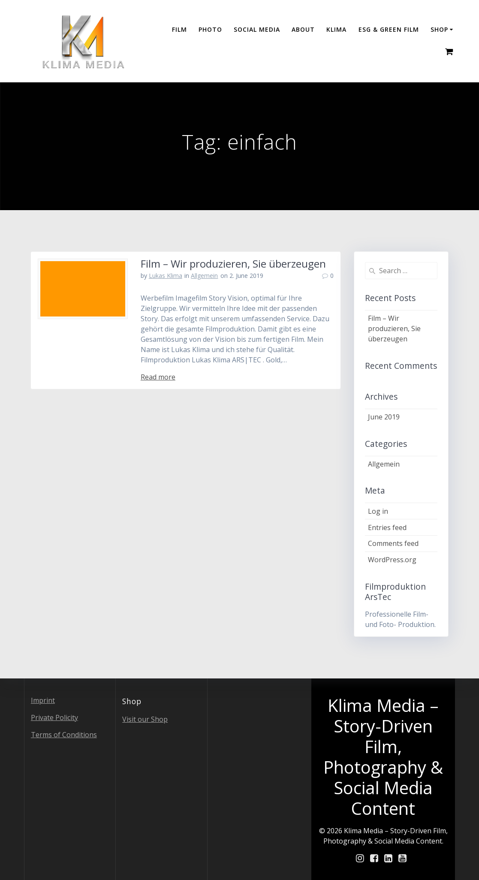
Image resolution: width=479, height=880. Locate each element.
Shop (439, 29)
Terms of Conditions (64, 734)
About (303, 29)
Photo (210, 29)
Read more (158, 377)
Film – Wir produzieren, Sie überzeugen (233, 263)
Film (179, 29)
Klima (336, 29)
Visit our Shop (145, 719)
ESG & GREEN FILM (388, 29)
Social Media (257, 29)
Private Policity (54, 717)
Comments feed (393, 543)
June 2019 (384, 417)
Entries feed (387, 527)
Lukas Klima (165, 275)
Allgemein (204, 275)
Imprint (43, 700)
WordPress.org (392, 559)
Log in (378, 511)
